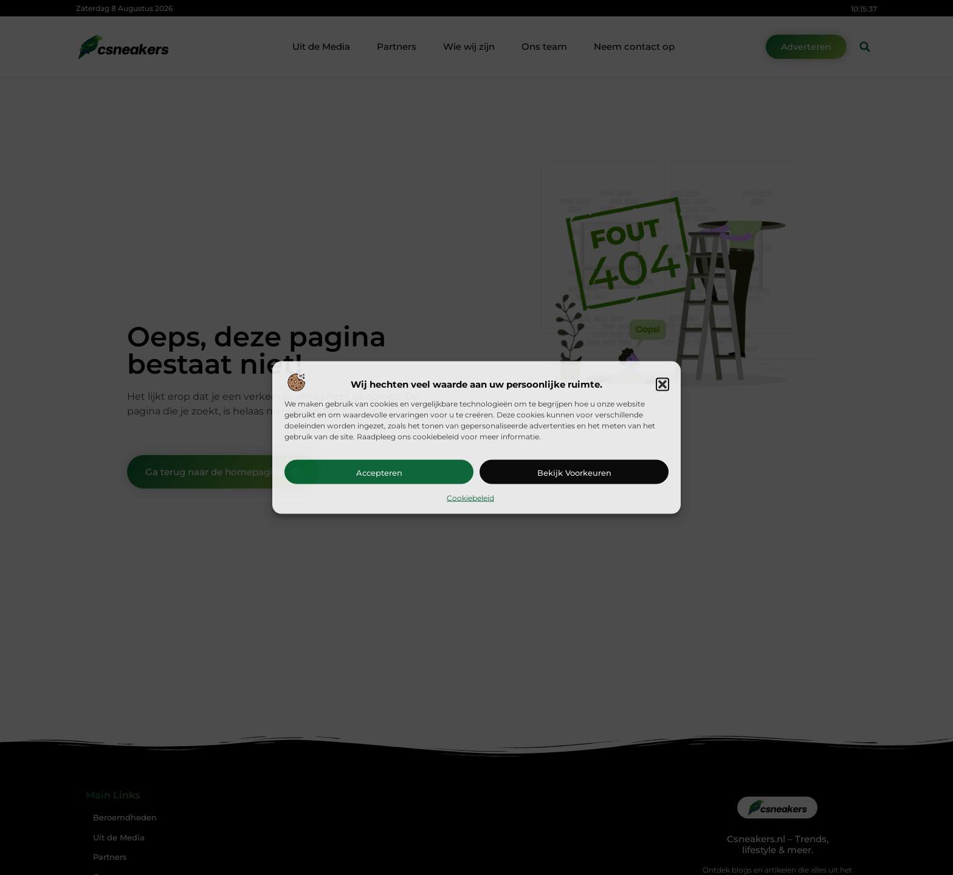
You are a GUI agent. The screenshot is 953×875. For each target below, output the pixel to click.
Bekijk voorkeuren (574, 472)
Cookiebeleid (470, 497)
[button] (662, 384)
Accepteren (379, 472)
